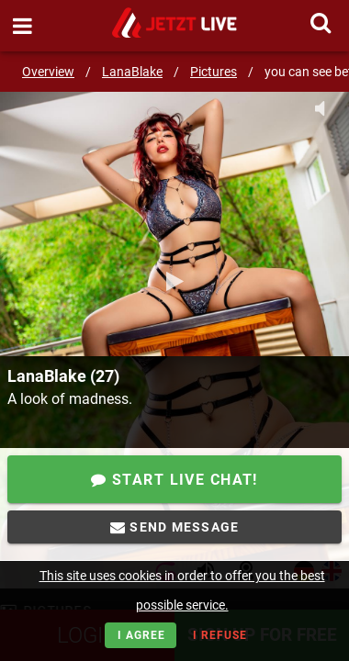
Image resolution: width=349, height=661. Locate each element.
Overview (48, 71)
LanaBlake (132, 71)
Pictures (213, 71)
